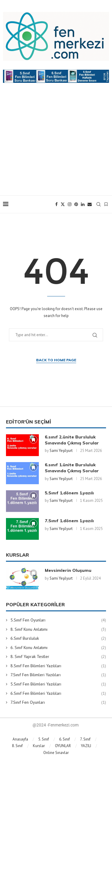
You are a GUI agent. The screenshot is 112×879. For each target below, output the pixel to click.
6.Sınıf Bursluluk (58, 639)
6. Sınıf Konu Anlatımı (58, 648)
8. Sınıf (17, 745)
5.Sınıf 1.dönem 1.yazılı (69, 493)
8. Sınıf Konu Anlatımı (58, 630)
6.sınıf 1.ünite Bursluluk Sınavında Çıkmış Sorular (72, 467)
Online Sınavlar (56, 752)
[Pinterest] (76, 204)
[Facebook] (56, 204)
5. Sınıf (43, 739)
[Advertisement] (56, 145)
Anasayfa (20, 739)
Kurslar (39, 745)
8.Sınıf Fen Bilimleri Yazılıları (58, 666)
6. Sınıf (64, 739)
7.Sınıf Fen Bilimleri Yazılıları (58, 675)
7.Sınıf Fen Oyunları (58, 703)
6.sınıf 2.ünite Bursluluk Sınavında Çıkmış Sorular (72, 440)
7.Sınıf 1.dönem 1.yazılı (69, 520)
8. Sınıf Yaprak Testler (58, 657)
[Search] (99, 204)
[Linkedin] (83, 204)
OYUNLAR (63, 745)
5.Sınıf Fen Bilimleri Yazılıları (58, 684)
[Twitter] (63, 204)
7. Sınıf (85, 739)
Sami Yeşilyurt (61, 450)
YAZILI (86, 745)
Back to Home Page (56, 360)
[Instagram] (69, 204)
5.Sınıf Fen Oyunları (58, 620)
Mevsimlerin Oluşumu (68, 570)
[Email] (90, 204)
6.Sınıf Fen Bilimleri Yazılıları (58, 694)
